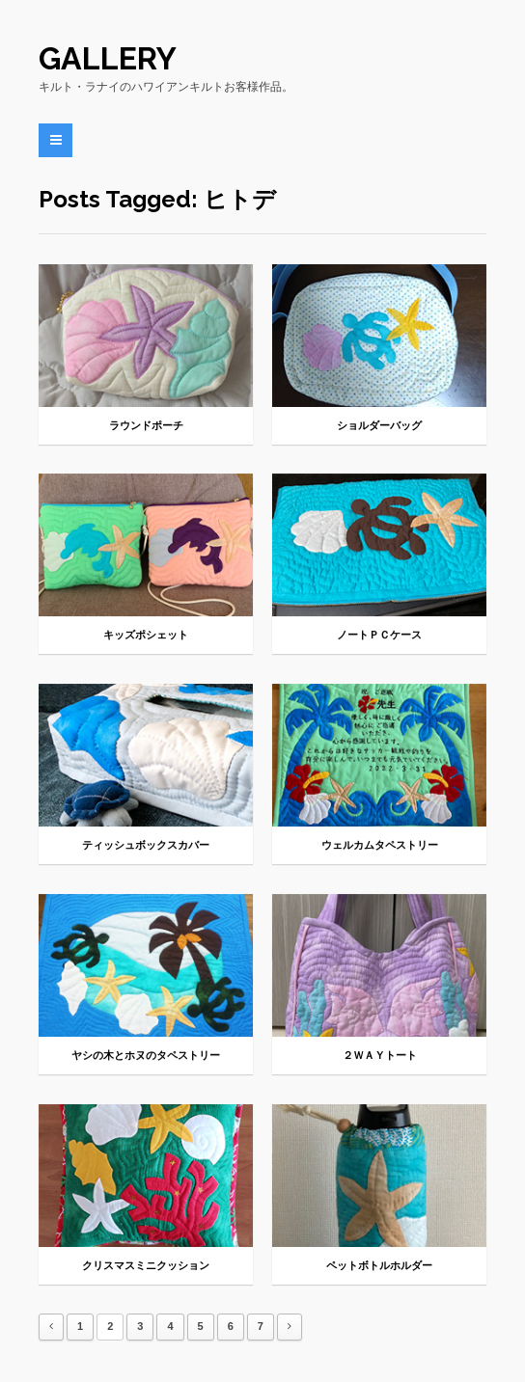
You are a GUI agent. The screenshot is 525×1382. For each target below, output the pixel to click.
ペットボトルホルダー (379, 1266)
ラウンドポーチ (146, 426)
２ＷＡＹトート (380, 1055)
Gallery (108, 58)
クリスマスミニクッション (145, 1266)
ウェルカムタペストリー (379, 845)
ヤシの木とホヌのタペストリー (145, 1055)
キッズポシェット (145, 635)
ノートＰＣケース (379, 635)
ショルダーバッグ (379, 426)
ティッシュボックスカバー (145, 845)
